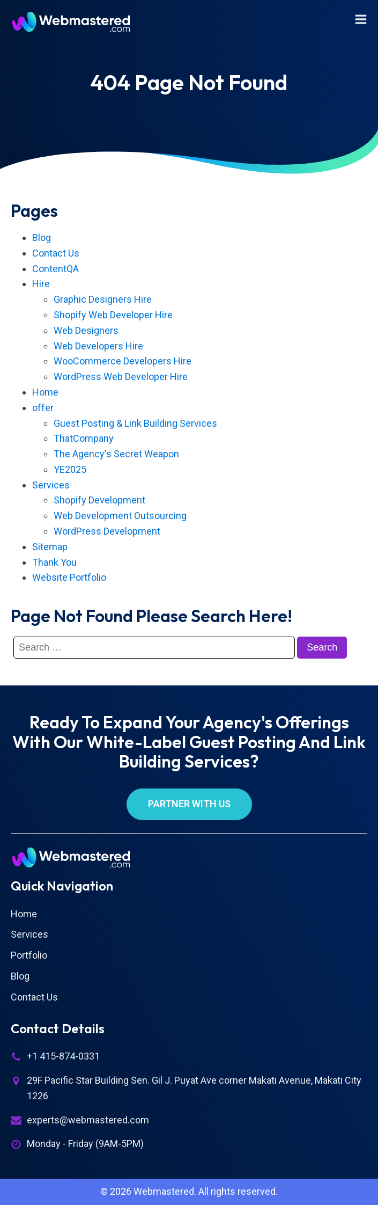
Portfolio (29, 955)
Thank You (54, 562)
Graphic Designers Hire (103, 299)
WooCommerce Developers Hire (122, 361)
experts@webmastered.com (88, 1120)
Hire (41, 283)
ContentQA (55, 268)
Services (51, 485)
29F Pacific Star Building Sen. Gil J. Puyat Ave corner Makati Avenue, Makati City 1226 (194, 1088)
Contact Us (55, 253)
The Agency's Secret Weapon (116, 453)
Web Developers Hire (98, 346)
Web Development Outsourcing (120, 515)
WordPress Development (107, 531)
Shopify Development (99, 500)
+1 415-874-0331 (63, 1056)
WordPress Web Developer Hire (121, 376)
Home (45, 392)
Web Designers (86, 330)
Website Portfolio (69, 577)
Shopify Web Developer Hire (113, 314)
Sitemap (50, 546)
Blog (41, 237)
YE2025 (70, 469)
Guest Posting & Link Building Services (135, 423)
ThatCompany (84, 438)
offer (43, 407)
